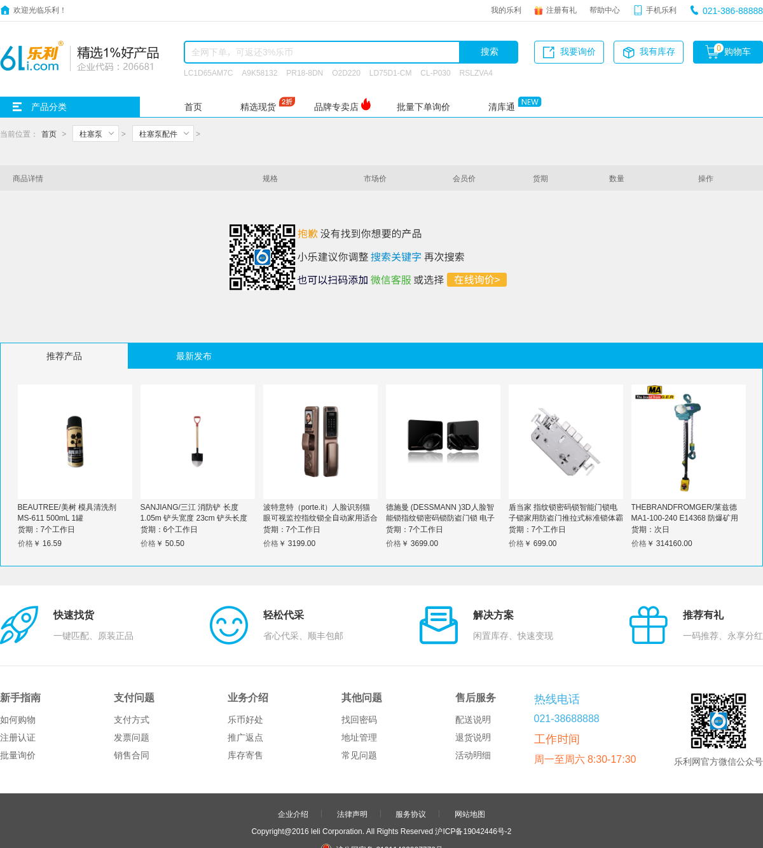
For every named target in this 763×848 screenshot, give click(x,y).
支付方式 (131, 659)
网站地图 (470, 754)
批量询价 (18, 695)
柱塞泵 (90, 133)
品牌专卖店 (336, 106)
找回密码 (359, 659)
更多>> (431, 826)
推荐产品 (64, 356)
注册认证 (18, 677)
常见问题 (359, 695)
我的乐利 (506, 9)
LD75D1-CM (390, 72)
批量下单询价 (423, 106)
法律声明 (352, 754)
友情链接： (326, 826)
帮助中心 (604, 9)
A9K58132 (259, 72)
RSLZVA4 (476, 72)
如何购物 (18, 659)
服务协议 (410, 754)
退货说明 (473, 677)
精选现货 (258, 106)
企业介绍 (293, 754)
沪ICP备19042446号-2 (473, 771)
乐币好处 (245, 659)
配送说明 (473, 659)
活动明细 (473, 695)
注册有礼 (561, 9)
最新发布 (194, 356)
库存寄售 (245, 695)
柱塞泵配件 (158, 133)
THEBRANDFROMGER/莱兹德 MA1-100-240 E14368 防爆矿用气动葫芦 (685, 517)
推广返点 (245, 677)
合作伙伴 (352, 808)
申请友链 (410, 808)
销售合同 (131, 695)
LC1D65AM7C (208, 72)
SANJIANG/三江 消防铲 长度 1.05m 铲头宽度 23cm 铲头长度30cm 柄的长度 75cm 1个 (194, 517)
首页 (193, 106)
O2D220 (346, 72)
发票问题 (131, 677)
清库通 (501, 106)
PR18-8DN (304, 72)
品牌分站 (375, 826)
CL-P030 (435, 72)
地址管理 (359, 677)
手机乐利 (661, 9)
